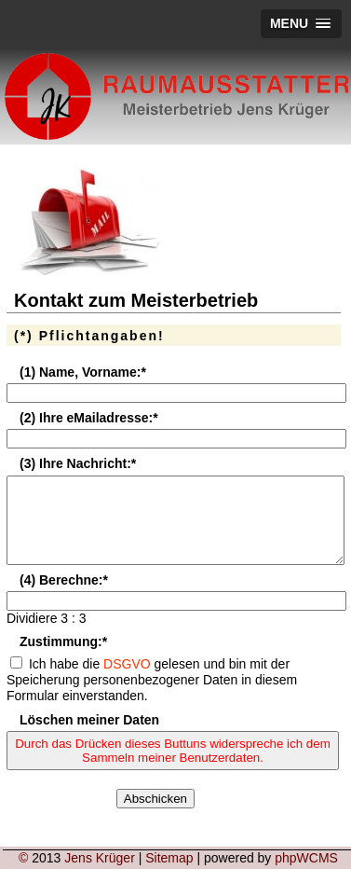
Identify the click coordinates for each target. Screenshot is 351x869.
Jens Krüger (99, 857)
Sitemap (169, 857)
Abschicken (155, 815)
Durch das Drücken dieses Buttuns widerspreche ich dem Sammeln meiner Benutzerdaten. (173, 767)
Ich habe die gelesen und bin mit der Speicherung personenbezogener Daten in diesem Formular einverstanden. (152, 697)
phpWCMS (306, 857)
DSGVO (127, 680)
